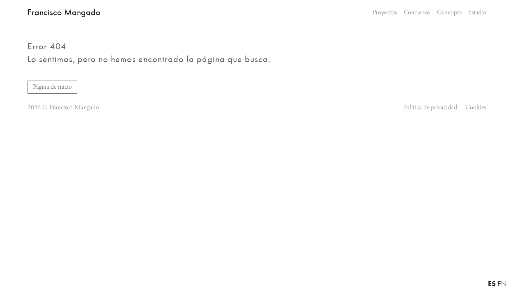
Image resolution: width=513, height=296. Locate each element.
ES (492, 283)
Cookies (475, 107)
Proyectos (385, 12)
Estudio (477, 12)
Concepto (449, 12)
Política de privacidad (430, 107)
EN (502, 283)
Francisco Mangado (64, 12)
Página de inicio (52, 87)
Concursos (417, 12)
